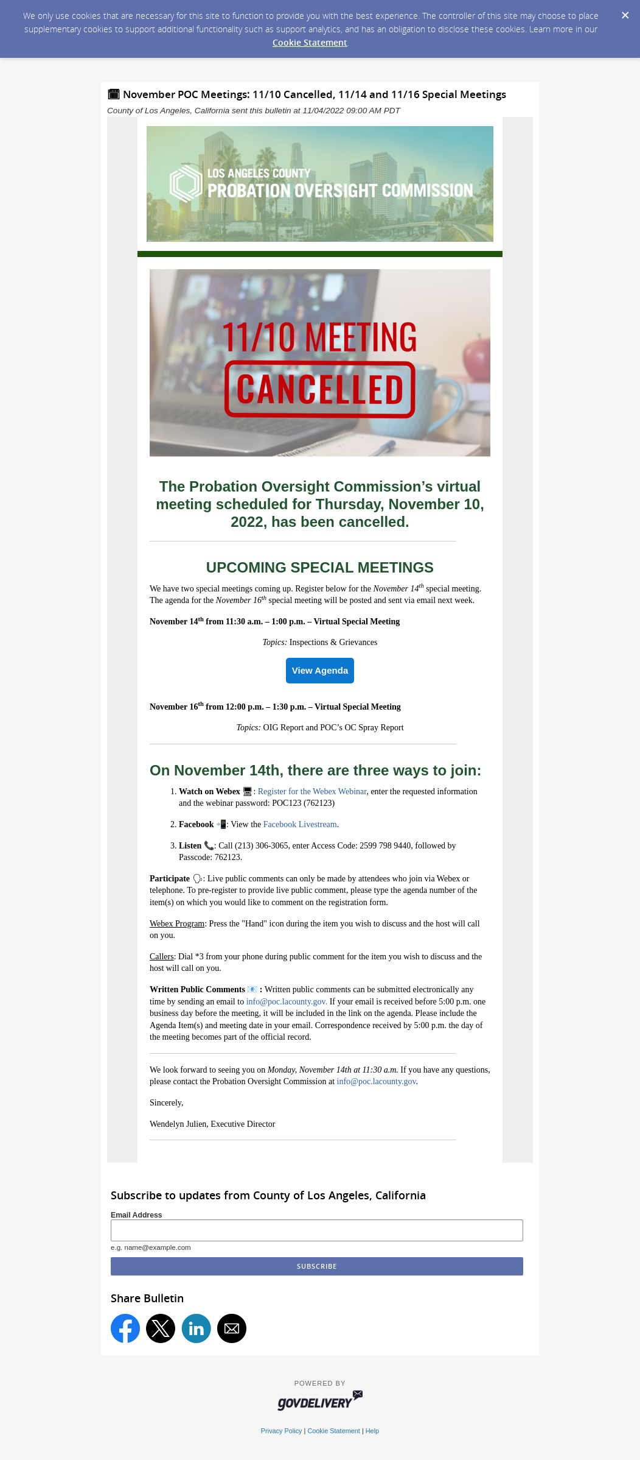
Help (372, 1430)
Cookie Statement (310, 42)
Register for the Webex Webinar (312, 791)
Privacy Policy (281, 1430)
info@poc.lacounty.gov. (287, 1001)
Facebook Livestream (300, 824)
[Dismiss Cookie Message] (625, 11)
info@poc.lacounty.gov (376, 1081)
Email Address (136, 1215)
